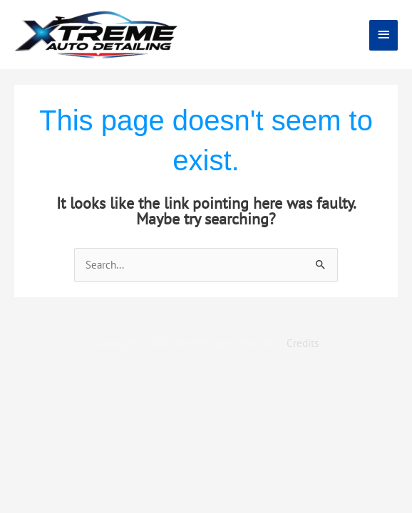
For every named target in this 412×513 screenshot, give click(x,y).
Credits (303, 343)
